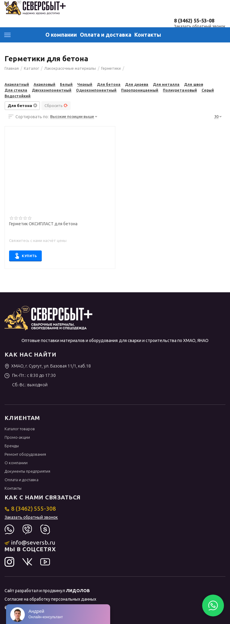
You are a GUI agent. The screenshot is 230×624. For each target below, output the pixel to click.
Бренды (12, 446)
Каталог (7, 35)
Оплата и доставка (105, 35)
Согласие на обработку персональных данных (50, 599)
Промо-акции (17, 437)
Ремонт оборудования (25, 454)
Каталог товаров (20, 429)
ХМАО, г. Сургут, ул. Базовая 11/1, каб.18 (48, 366)
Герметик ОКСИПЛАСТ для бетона (43, 224)
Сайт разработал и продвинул (47, 590)
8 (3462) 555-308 (30, 508)
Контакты (147, 35)
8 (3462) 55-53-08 (194, 20)
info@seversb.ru (30, 542)
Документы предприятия (27, 471)
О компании (61, 35)
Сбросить (56, 105)
